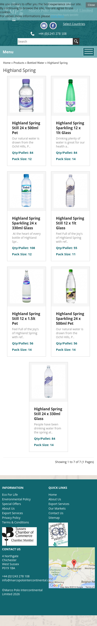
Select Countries (74, 24)
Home (6, 63)
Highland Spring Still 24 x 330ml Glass (48, 414)
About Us (8, 508)
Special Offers (11, 504)
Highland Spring (57, 63)
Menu (8, 51)
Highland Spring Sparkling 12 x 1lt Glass (70, 128)
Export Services (12, 513)
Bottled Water (35, 63)
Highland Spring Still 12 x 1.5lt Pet (26, 318)
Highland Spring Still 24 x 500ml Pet (26, 128)
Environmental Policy (16, 499)
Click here (57, 16)
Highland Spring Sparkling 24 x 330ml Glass (26, 223)
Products (19, 63)
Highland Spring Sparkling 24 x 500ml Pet (70, 318)
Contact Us (55, 513)
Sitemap (54, 518)
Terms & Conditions (15, 522)
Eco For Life (10, 495)
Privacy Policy (11, 518)
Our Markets (57, 508)
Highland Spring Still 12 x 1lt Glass (70, 223)
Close (91, 5)
